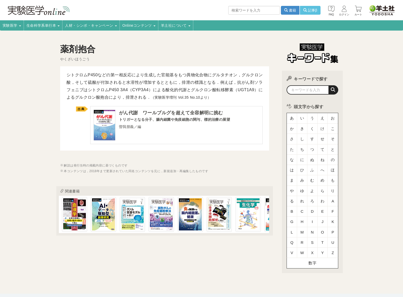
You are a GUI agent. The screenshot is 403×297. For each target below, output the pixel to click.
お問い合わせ (117, 278)
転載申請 (218, 271)
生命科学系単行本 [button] (43, 25)
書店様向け (144, 271)
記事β (310, 10)
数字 (312, 232)
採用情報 (75, 271)
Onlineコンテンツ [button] (138, 25)
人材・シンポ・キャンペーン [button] (91, 25)
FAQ (98, 278)
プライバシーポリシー (248, 271)
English (140, 278)
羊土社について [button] (175, 25)
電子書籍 (122, 271)
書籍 (290, 10)
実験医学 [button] (12, 25)
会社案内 (55, 271)
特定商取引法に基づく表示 (68, 278)
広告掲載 (165, 271)
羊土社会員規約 (282, 271)
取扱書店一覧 (98, 271)
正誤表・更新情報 (191, 271)
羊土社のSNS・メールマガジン (322, 271)
